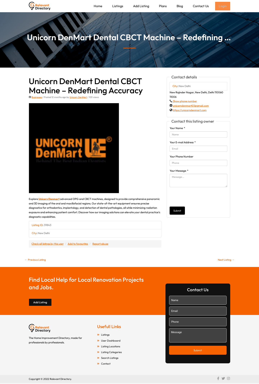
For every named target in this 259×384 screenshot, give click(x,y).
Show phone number (185, 101)
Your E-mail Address (183, 142)
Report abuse (102, 244)
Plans (162, 6)
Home (97, 6)
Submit (177, 211)
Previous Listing (35, 260)
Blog (179, 6)
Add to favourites (78, 244)
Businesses (37, 97)
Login (222, 6)
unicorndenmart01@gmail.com (191, 106)
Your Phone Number (181, 157)
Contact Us (200, 6)
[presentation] (197, 197)
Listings (117, 6)
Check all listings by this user (47, 244)
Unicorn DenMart (78, 97)
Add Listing (141, 6)
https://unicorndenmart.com (189, 110)
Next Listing (225, 260)
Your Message (179, 171)
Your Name (177, 128)
